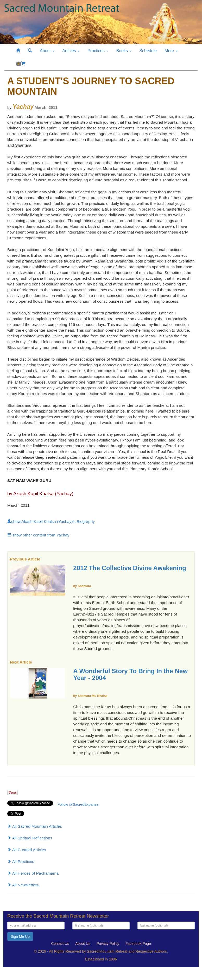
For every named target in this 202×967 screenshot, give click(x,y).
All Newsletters (23, 885)
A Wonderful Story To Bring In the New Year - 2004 (130, 674)
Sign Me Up (20, 936)
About (47, 51)
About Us (82, 943)
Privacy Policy (108, 943)
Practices (97, 51)
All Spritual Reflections (29, 838)
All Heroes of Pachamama (33, 873)
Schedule (148, 51)
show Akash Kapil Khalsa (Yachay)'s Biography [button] (51, 521)
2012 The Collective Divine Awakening (129, 567)
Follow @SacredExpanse (78, 804)
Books (123, 51)
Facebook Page (138, 943)
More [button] (171, 51)
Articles (71, 51)
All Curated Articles (26, 849)
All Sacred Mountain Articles (34, 826)
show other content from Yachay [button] (38, 535)
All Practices (20, 861)
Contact (60, 943)
